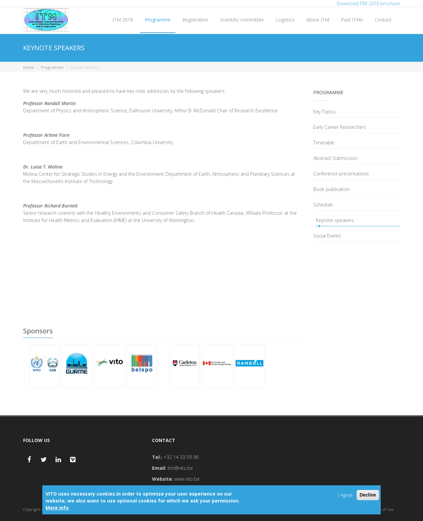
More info (57, 507)
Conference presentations (341, 173)
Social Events (327, 236)
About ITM (317, 20)
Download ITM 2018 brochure (368, 3)
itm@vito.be (180, 468)
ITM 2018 (122, 20)
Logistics (285, 20)
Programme (158, 20)
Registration (195, 20)
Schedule (323, 205)
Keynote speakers (335, 220)
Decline (368, 495)
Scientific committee (242, 20)
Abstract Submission (335, 158)
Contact (383, 20)
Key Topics (324, 111)
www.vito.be (187, 479)
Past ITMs (352, 20)
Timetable (323, 142)
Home (28, 67)
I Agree (345, 495)
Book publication (331, 189)
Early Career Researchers (339, 127)
